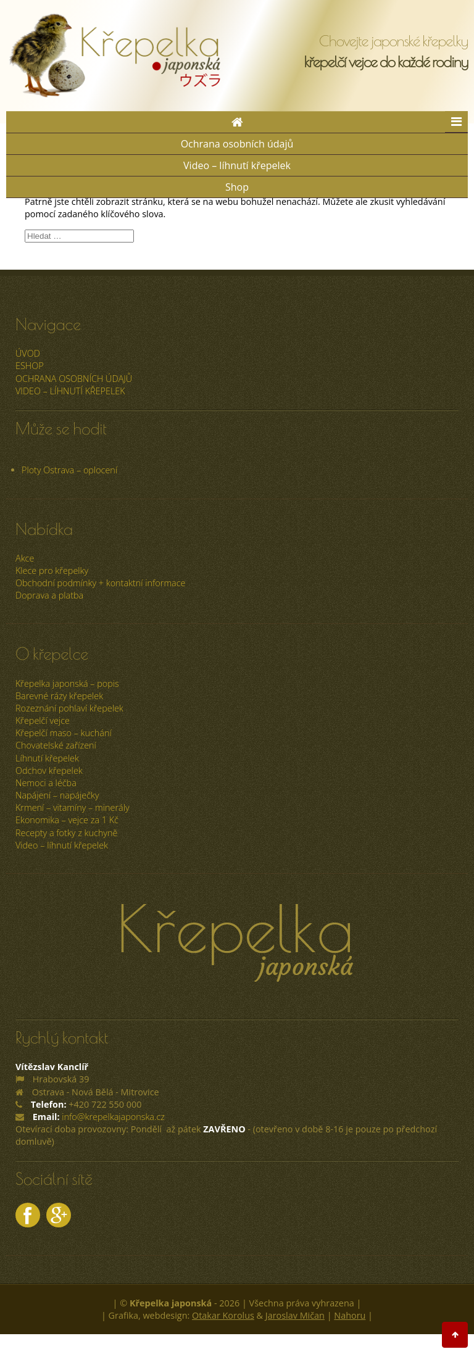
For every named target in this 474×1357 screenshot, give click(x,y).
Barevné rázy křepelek (59, 696)
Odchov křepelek (49, 770)
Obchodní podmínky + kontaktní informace (100, 583)
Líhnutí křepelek (47, 758)
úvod (27, 353)
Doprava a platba (49, 595)
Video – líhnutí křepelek (237, 165)
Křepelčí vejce (42, 720)
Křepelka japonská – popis (67, 683)
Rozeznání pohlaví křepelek (69, 708)
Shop (237, 187)
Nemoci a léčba (46, 783)
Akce (24, 558)
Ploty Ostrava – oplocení (69, 470)
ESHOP (29, 365)
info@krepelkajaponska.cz (113, 1117)
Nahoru (349, 1315)
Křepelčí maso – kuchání (63, 733)
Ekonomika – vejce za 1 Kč (66, 820)
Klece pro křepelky (51, 570)
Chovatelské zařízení (55, 745)
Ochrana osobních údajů (237, 144)
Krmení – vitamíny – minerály (72, 807)
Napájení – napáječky (57, 795)
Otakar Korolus (223, 1315)
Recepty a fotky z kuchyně (66, 833)
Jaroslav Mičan (295, 1315)
